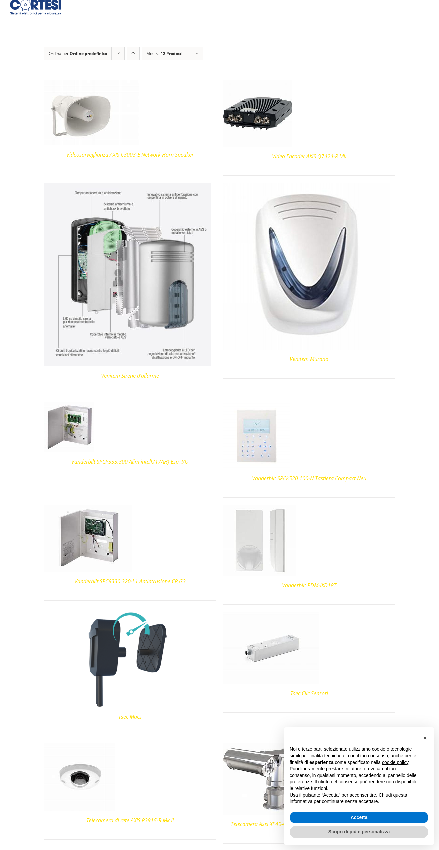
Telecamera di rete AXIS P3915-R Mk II (130, 820)
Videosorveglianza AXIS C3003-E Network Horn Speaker (130, 154)
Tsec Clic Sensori (309, 693)
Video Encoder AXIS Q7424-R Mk (309, 156)
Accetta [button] (359, 817)
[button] (425, 738)
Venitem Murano (309, 359)
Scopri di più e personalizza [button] (359, 831)
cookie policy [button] (395, 762)
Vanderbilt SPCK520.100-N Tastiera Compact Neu (309, 478)
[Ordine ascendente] (133, 53)
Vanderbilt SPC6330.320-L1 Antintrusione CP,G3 (130, 581)
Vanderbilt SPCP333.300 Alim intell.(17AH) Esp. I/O (130, 461)
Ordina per (78, 53)
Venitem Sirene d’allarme (130, 375)
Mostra (164, 53)
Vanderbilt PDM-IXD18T (309, 585)
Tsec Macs (130, 716)
